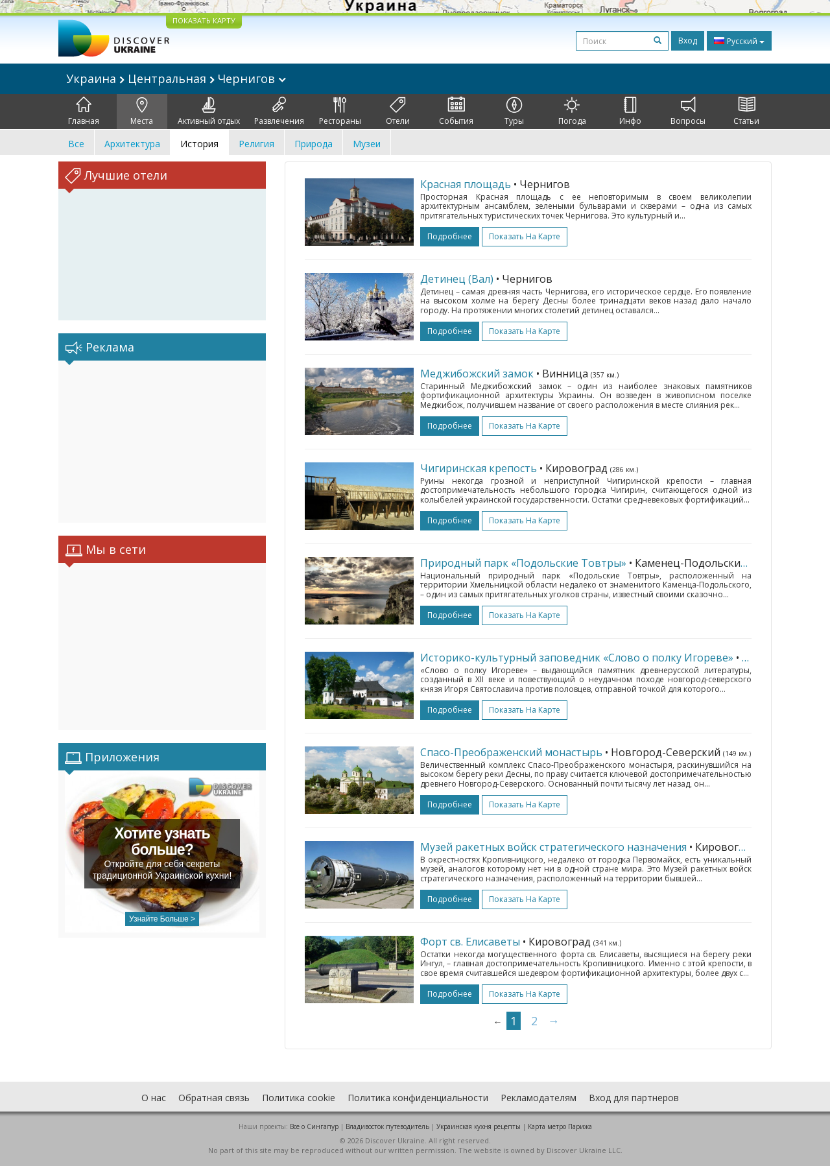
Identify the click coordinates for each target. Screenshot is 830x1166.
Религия (256, 143)
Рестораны (340, 111)
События (456, 111)
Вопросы (688, 111)
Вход (687, 40)
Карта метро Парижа (560, 1126)
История (199, 143)
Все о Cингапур (314, 1126)
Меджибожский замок (477, 373)
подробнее (449, 236)
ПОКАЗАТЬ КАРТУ (203, 20)
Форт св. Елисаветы (470, 941)
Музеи (367, 143)
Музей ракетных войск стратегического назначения (553, 847)
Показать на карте (524, 236)
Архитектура (132, 143)
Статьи (746, 111)
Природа (313, 143)
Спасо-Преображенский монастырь (511, 752)
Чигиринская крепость (478, 468)
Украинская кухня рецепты (478, 1126)
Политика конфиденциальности (418, 1097)
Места (141, 111)
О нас (153, 1097)
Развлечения (279, 111)
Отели (398, 111)
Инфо (630, 111)
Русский (739, 41)
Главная (83, 111)
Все (76, 143)
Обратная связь (214, 1097)
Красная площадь (465, 184)
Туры (514, 111)
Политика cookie (298, 1097)
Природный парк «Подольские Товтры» (523, 563)
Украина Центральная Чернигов (176, 78)
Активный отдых (209, 111)
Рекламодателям (538, 1097)
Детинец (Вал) (456, 279)
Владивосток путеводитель (387, 1126)
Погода (572, 111)
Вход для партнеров (634, 1097)
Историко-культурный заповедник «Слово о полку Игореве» (576, 657)
